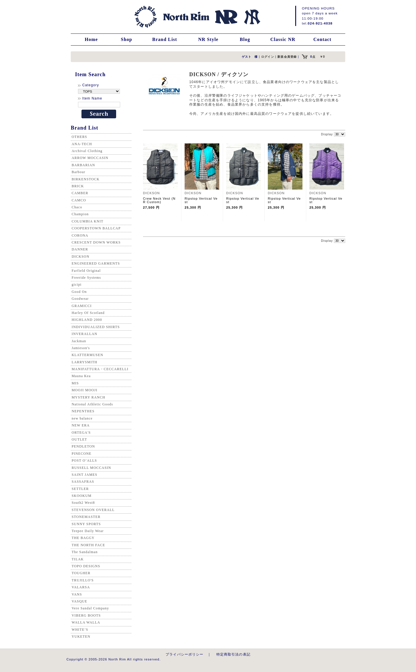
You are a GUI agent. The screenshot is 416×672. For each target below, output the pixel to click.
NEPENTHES (83, 411)
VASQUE (79, 601)
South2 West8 (83, 503)
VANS (77, 594)
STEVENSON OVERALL (93, 510)
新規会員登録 (287, 56)
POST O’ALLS (84, 460)
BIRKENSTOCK (86, 179)
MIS (75, 383)
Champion (80, 214)
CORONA (80, 235)
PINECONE (82, 454)
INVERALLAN (84, 334)
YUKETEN (81, 636)
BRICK (78, 186)
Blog (245, 39)
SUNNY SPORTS (86, 524)
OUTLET (79, 439)
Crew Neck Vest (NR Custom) (159, 200)
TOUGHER (81, 573)
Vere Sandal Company (90, 608)
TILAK (78, 559)
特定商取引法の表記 (233, 654)
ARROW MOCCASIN (90, 158)
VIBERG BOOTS (86, 615)
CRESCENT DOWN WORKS (96, 242)
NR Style (208, 39)
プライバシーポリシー (185, 654)
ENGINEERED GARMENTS (96, 263)
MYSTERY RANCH (88, 397)
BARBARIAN (83, 165)
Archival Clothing (87, 151)
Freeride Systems (86, 278)
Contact (322, 39)
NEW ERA (81, 425)
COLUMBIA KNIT (87, 221)
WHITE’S (80, 630)
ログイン (267, 56)
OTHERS (79, 137)
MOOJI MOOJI (84, 390)
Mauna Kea (81, 376)
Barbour (78, 172)
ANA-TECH (82, 144)
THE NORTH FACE (88, 545)
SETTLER (80, 489)
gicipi (76, 284)
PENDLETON (83, 446)
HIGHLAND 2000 (87, 320)
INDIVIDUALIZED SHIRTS (96, 327)
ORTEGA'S (81, 432)
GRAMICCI (82, 306)
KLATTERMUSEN (87, 355)
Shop (126, 39)
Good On (79, 292)
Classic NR (283, 39)
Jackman (79, 341)
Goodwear (80, 299)
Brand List (164, 39)
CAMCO (79, 200)
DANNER (80, 249)
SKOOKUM (82, 496)
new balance (82, 418)
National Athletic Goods (92, 404)
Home (91, 39)
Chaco (77, 207)
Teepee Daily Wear (88, 531)
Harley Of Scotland (88, 313)
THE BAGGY (83, 538)
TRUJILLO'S (83, 580)
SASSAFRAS (83, 482)
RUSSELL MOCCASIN (91, 468)
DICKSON (80, 256)
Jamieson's (81, 348)
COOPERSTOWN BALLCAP (96, 228)
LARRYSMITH (84, 362)
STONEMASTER (86, 517)
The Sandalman (85, 552)
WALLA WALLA (86, 622)
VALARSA (81, 587)
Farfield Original (86, 271)
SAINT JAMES (84, 475)
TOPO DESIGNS (86, 566)
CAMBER (80, 193)
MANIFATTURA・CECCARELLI (100, 369)
